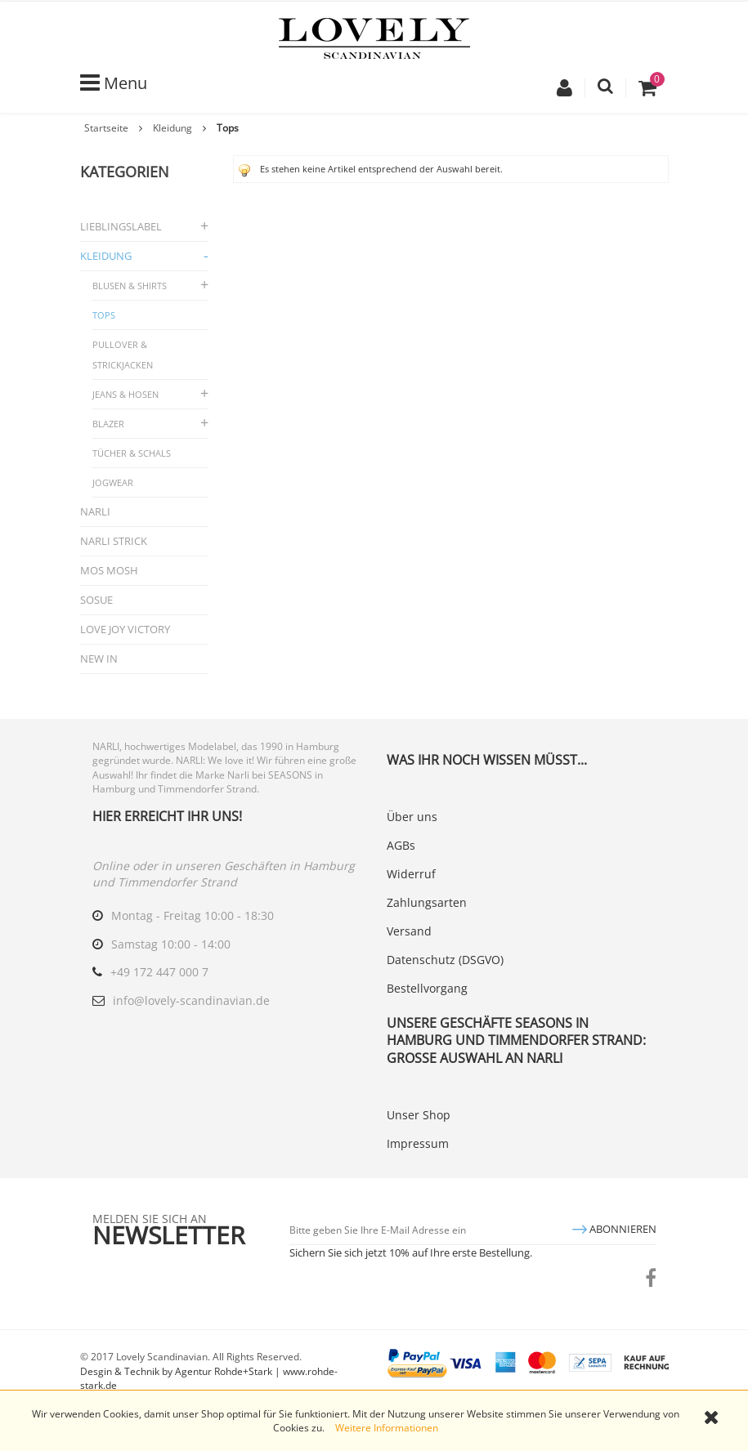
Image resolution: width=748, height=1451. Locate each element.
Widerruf (411, 874)
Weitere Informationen (386, 1428)
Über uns (412, 816)
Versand (409, 931)
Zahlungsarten (427, 902)
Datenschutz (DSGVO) (445, 959)
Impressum (418, 1143)
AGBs (401, 845)
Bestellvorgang (427, 988)
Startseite (106, 128)
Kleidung (172, 128)
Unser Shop (418, 1115)
